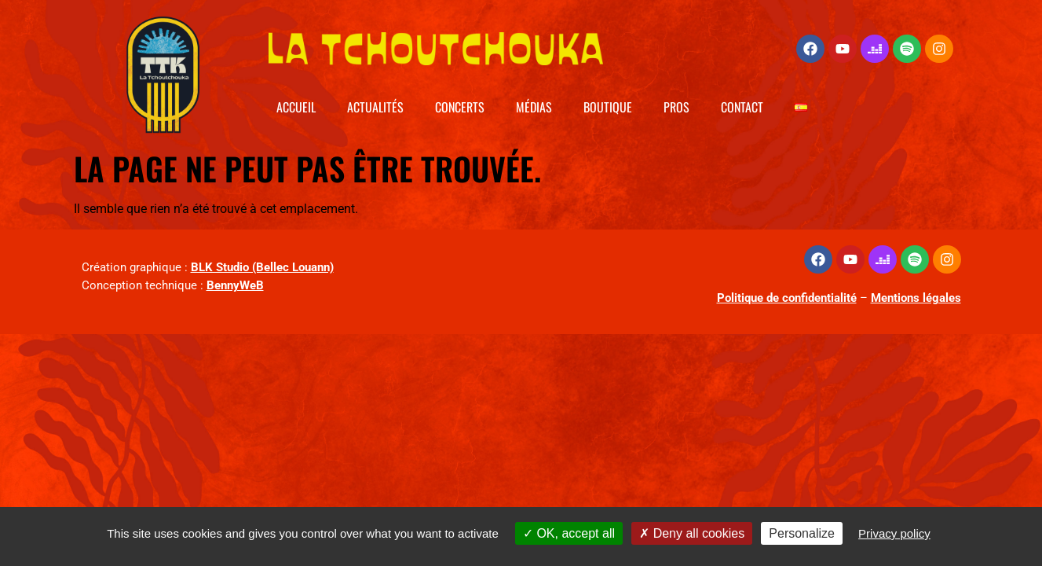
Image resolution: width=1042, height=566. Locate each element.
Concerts (459, 106)
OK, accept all (569, 533)
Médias (534, 106)
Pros (676, 106)
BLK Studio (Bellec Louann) (262, 267)
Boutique (607, 106)
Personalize (802, 533)
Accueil (296, 106)
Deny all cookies (691, 533)
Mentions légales (916, 298)
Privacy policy (894, 533)
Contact (742, 106)
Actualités (375, 106)
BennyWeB (235, 285)
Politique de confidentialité (787, 298)
